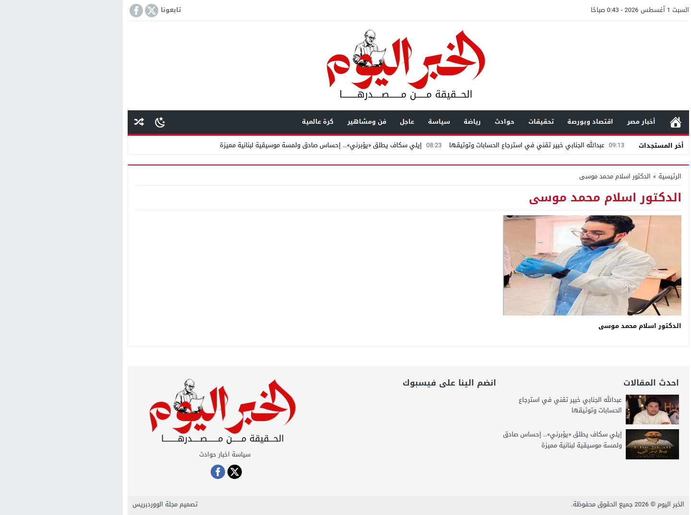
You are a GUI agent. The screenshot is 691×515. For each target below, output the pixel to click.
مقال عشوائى (76, 122)
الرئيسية (613, 122)
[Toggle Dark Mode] (97, 121)
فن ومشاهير (304, 122)
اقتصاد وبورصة (527, 122)
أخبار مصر (578, 122)
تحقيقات (478, 122)
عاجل (344, 122)
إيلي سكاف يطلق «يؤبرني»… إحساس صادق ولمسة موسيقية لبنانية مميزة (269, 145)
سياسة (376, 122)
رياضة (409, 122)
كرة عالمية (255, 122)
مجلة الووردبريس (92, 504)
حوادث (442, 122)
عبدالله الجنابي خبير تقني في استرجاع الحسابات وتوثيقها (475, 145)
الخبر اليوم (608, 504)
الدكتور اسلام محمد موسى (577, 326)
